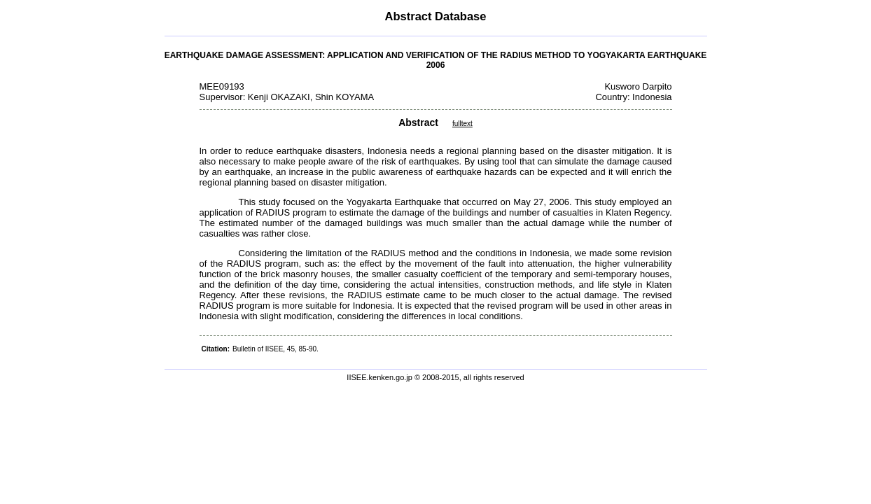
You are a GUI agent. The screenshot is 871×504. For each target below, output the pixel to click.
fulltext (462, 123)
